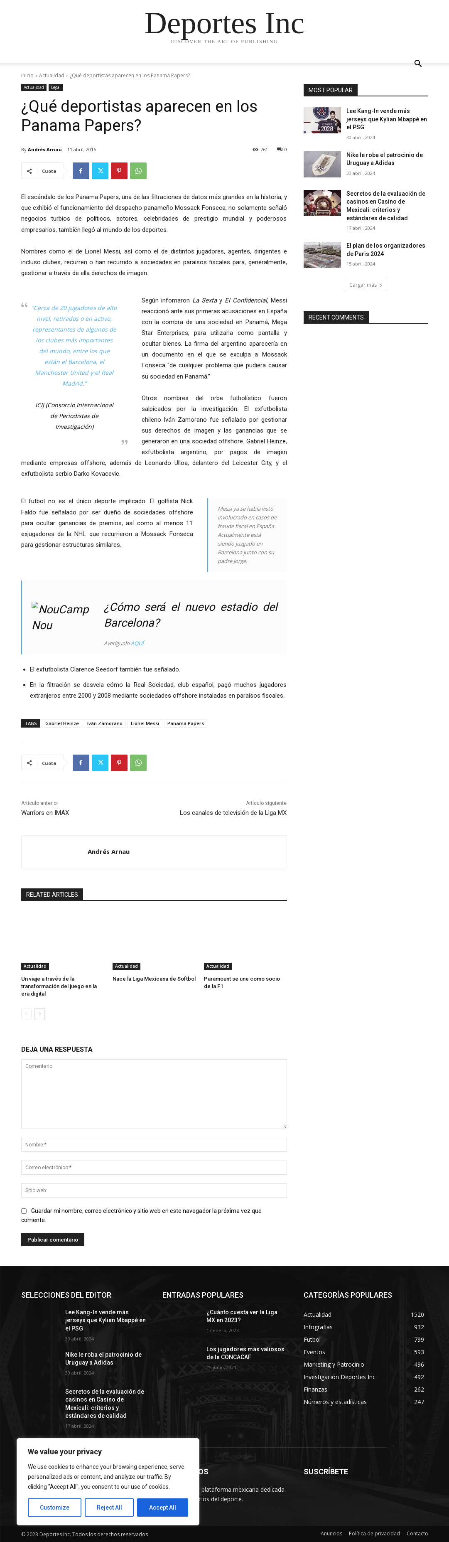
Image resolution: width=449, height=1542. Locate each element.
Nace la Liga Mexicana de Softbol (154, 979)
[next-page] (39, 1013)
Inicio (27, 75)
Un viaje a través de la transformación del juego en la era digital (59, 986)
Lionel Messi (145, 723)
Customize (54, 1507)
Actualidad (51, 75)
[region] (108, 1481)
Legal (56, 87)
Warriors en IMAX (45, 812)
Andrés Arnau (45, 149)
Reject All (109, 1507)
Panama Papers (185, 723)
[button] (418, 65)
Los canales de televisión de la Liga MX (233, 812)
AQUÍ (137, 643)
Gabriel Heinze (62, 723)
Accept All (162, 1507)
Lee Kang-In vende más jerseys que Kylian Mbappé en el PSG (386, 119)
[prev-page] (26, 1013)
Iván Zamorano (105, 723)
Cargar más (366, 284)
